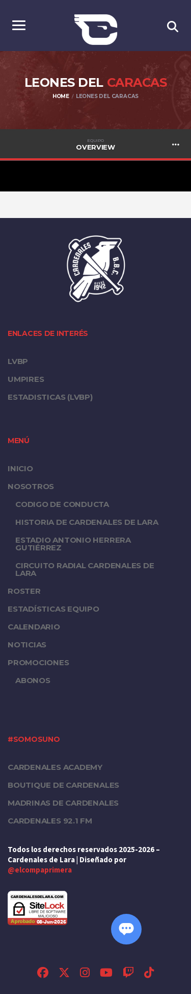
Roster (24, 591)
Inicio (20, 468)
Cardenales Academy (55, 767)
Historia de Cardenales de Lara (86, 522)
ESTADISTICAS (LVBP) (50, 397)
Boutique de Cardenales (63, 785)
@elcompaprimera (40, 870)
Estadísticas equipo (53, 609)
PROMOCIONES (38, 662)
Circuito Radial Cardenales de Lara (84, 569)
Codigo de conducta (62, 504)
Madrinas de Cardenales (63, 803)
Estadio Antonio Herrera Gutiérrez (73, 543)
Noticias (27, 644)
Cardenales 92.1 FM (50, 821)
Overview (95, 144)
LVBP (18, 361)
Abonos (32, 680)
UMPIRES (26, 379)
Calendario (34, 627)
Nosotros (31, 486)
